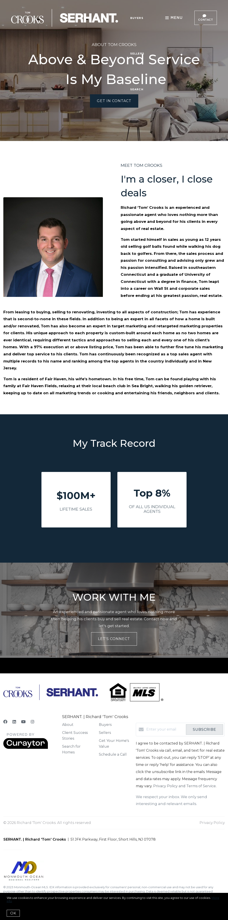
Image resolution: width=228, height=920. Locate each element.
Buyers (136, 17)
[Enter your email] (165, 729)
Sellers (137, 53)
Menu (174, 18)
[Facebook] (5, 721)
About (67, 725)
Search (136, 89)
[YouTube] (23, 721)
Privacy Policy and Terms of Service (184, 786)
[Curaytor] (25, 748)
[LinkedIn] (14, 721)
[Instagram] (32, 721)
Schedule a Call (113, 754)
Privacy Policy (212, 823)
